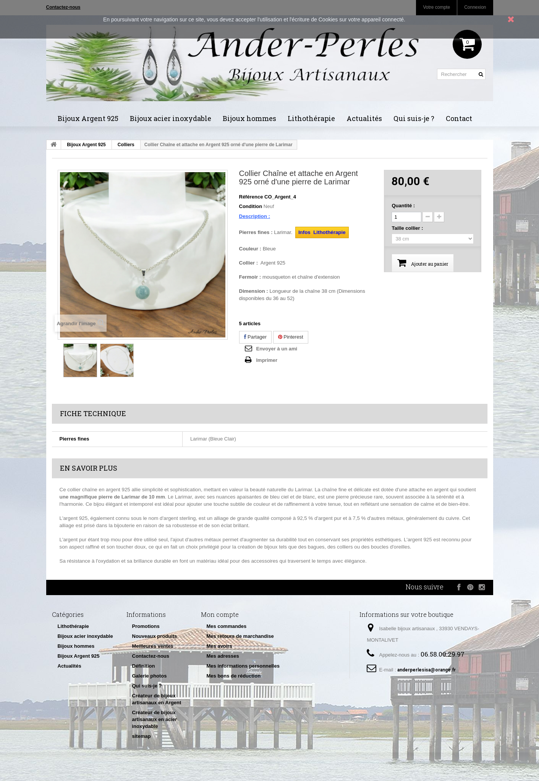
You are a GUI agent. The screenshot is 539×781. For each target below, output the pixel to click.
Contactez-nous (151, 656)
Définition (143, 666)
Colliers (126, 144)
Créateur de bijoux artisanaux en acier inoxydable (154, 719)
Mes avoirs (219, 646)
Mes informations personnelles (243, 666)
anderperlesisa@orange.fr (426, 670)
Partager (255, 337)
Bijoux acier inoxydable (170, 118)
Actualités (364, 118)
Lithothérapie (311, 118)
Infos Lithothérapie (322, 232)
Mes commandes (227, 626)
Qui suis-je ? (413, 118)
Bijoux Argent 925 (88, 118)
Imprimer (267, 360)
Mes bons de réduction (234, 676)
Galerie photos (149, 676)
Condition (250, 206)
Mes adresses (223, 656)
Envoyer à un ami (277, 349)
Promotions (146, 626)
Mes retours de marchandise (240, 636)
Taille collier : (408, 228)
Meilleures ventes (152, 646)
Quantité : (403, 205)
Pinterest (290, 337)
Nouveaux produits (154, 636)
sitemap (141, 736)
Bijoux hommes (249, 118)
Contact (459, 118)
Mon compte (220, 614)
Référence (251, 197)
